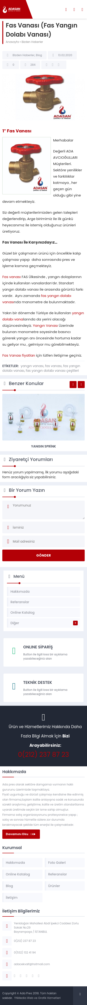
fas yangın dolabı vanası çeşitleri (52, 370)
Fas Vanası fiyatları (18, 355)
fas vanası (53, 366)
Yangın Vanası (45, 325)
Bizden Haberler (32, 42)
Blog (39, 55)
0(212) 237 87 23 (43, 754)
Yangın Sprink (43, 446)
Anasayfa (12, 42)
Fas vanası (11, 276)
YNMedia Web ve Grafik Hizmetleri (37, 998)
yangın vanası (32, 366)
